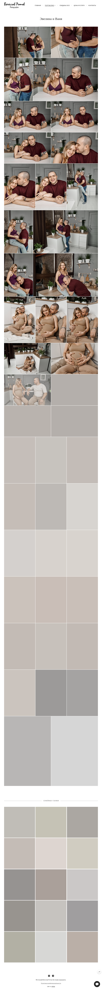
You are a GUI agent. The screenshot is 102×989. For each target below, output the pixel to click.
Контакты (92, 5)
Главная (38, 5)
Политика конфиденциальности (51, 984)
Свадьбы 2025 (65, 5)
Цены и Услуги (79, 5)
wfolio (53, 988)
